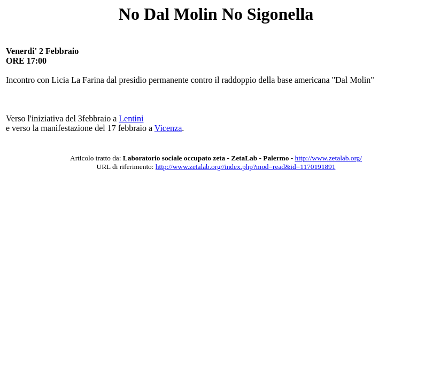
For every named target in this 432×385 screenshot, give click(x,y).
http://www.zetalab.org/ (328, 158)
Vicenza (168, 128)
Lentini (131, 118)
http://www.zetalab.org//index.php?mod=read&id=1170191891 (246, 167)
